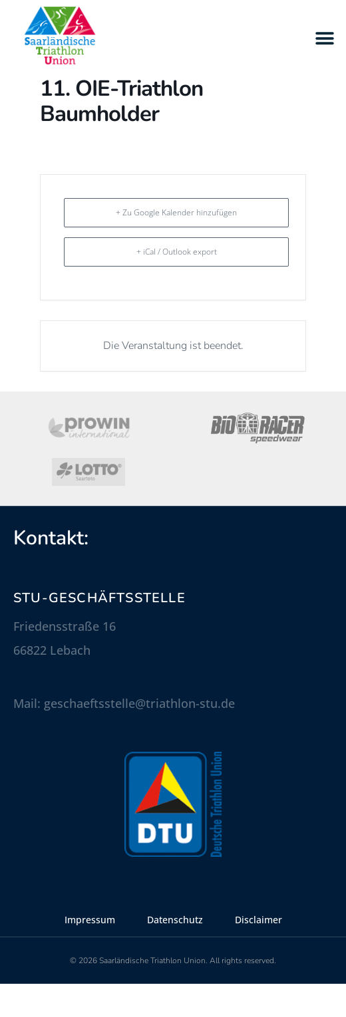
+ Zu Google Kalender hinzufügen (176, 245)
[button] (324, 38)
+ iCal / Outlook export (176, 284)
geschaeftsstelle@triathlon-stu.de (139, 736)
